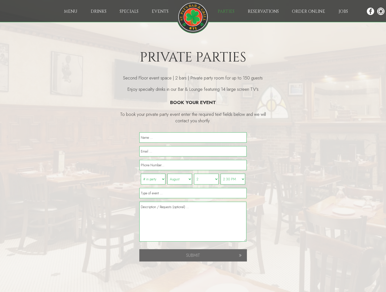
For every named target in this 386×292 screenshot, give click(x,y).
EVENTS (160, 11)
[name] (193, 137)
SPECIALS (129, 11)
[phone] (193, 165)
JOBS (343, 11)
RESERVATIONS (264, 11)
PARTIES (226, 11)
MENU (71, 11)
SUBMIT (193, 255)
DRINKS (99, 11)
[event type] (193, 193)
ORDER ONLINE (309, 11)
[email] (193, 151)
